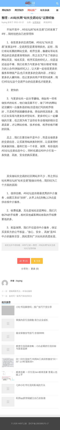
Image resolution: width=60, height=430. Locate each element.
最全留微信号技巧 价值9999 (30, 333)
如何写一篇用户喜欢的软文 (20, 296)
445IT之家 (29, 3)
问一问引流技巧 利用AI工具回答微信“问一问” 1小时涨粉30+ (37, 362)
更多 (33, 268)
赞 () (24, 261)
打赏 (36, 261)
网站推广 (32, 10)
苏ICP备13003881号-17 (38, 423)
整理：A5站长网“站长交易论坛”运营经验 (28, 17)
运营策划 (36, 22)
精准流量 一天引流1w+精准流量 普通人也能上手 (36, 375)
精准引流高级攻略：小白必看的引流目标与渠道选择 (36, 347)
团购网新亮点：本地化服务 (20, 291)
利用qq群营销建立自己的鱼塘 (30, 398)
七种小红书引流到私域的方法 (30, 385)
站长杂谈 (44, 10)
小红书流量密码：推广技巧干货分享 (34, 310)
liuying (19, 281)
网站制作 (6, 10)
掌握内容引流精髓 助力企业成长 (32, 320)
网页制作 (19, 10)
